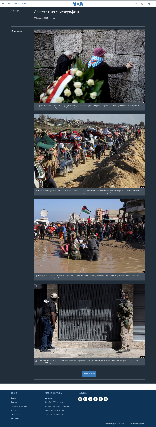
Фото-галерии (20, 4)
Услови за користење (19, 406)
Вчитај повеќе (89, 374)
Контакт (14, 402)
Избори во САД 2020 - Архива (56, 410)
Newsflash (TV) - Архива (54, 402)
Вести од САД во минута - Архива (57, 406)
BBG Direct (15, 419)
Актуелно (48, 398)
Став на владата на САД (54, 415)
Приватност (15, 410)
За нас (13, 398)
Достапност (15, 415)
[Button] (16, 32)
